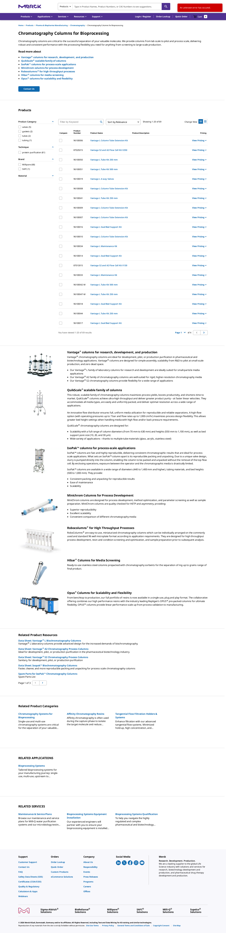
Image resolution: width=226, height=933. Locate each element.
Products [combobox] (64, 6)
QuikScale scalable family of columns (43, 60)
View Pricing (199, 140)
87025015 (78, 150)
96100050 (78, 159)
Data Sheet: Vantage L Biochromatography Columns (49, 640)
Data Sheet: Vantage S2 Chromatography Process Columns (53, 657)
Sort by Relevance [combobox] (117, 122)
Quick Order (181, 16)
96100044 (78, 313)
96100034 (78, 246)
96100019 (78, 178)
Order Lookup (163, 16)
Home (20, 25)
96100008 (78, 188)
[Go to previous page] (43, 683)
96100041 (78, 198)
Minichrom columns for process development (47, 68)
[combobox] (114, 6)
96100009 (78, 207)
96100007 (78, 217)
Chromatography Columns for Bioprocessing (105, 25)
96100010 (78, 236)
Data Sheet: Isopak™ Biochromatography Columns (47, 665)
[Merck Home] (29, 6)
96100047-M (79, 294)
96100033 (78, 275)
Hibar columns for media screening (42, 75)
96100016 (78, 227)
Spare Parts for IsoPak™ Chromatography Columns (47, 673)
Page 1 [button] (180, 332)
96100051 (78, 169)
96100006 (78, 140)
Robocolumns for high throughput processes (48, 71)
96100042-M (79, 284)
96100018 (78, 303)
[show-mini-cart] (200, 16)
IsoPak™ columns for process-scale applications (48, 64)
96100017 (78, 323)
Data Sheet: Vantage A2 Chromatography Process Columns (53, 648)
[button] (143, 16)
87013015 (78, 265)
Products (29, 25)
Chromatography (77, 25)
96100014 (78, 255)
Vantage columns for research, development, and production (57, 57)
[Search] (166, 6)
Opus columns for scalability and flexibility (46, 78)
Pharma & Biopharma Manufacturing (52, 25)
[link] (33, 862)
